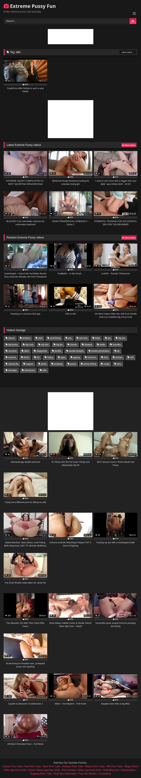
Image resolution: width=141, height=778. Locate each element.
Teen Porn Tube (51, 766)
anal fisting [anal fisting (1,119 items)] (55, 338)
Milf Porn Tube (114, 766)
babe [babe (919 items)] (97, 338)
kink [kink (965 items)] (106, 357)
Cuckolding (105, 773)
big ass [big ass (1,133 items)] (121, 338)
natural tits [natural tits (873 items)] (13, 364)
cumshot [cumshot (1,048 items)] (12, 351)
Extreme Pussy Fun (30, 6)
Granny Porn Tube (12, 766)
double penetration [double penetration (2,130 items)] (100, 351)
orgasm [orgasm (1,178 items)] (29, 364)
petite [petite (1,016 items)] (43, 364)
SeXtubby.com (111, 770)
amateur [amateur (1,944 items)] (26, 338)
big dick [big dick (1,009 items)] (45, 344)
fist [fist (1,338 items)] (38, 357)
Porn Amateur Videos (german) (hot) (81, 770)
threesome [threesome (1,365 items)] (30, 370)
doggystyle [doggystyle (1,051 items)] (42, 351)
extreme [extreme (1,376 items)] (12, 357)
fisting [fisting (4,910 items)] (50, 357)
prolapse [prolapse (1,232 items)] (58, 364)
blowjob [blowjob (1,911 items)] (88, 344)
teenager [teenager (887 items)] (12, 370)
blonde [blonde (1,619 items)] (73, 344)
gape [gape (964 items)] (63, 357)
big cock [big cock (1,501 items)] (29, 344)
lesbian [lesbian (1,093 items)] (119, 357)
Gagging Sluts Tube (41, 773)
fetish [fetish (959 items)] (26, 357)
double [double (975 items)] (58, 351)
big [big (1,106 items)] (109, 338)
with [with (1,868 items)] (45, 370)
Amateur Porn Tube (72, 766)
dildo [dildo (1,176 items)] (26, 351)
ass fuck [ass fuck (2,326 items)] (83, 338)
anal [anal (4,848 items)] (40, 338)
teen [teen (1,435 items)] (119, 364)
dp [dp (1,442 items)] (118, 351)
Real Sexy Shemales (65, 773)
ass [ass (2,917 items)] (70, 338)
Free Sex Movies (87, 773)
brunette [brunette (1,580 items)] (117, 344)
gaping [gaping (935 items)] (76, 357)
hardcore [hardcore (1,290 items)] (92, 357)
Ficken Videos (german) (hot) (44, 770)
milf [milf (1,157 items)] (131, 357)
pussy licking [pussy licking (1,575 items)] (90, 364)
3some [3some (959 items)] (11, 338)
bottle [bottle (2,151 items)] (102, 344)
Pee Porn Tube (32, 766)
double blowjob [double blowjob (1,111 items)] (76, 351)
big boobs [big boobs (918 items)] (13, 344)
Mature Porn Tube (95, 766)
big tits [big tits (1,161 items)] (59, 344)
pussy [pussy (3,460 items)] (73, 364)
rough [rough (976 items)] (106, 364)
